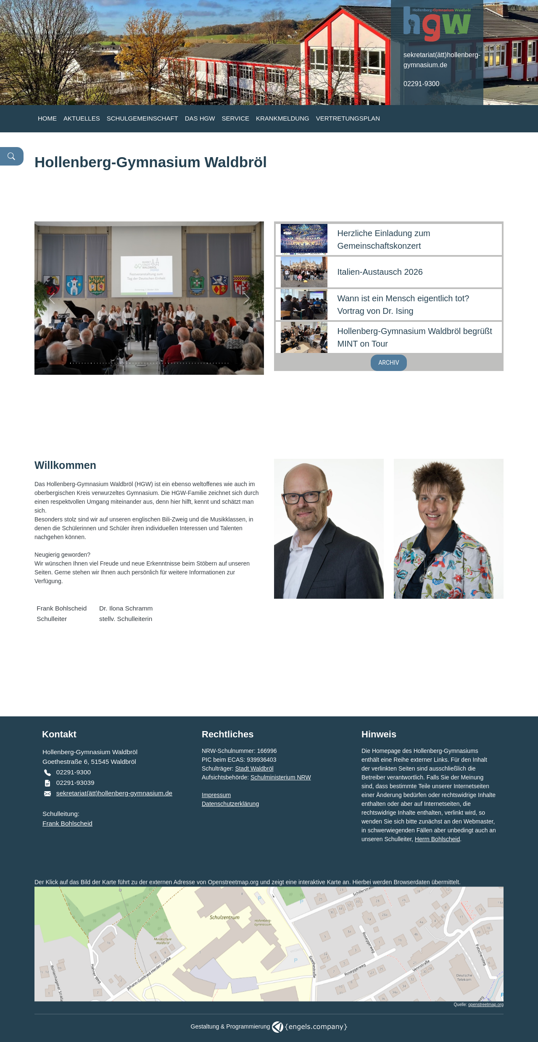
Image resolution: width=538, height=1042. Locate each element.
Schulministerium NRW (281, 777)
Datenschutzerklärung (230, 803)
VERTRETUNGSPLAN (348, 118)
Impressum (216, 795)
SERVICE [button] (235, 118)
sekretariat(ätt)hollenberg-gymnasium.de (114, 793)
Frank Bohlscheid (67, 823)
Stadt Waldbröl (254, 768)
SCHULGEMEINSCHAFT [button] (142, 118)
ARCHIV (388, 362)
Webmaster (478, 821)
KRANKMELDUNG (282, 118)
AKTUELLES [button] (81, 118)
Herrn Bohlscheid (437, 839)
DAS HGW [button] (200, 118)
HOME (47, 118)
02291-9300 (421, 83)
